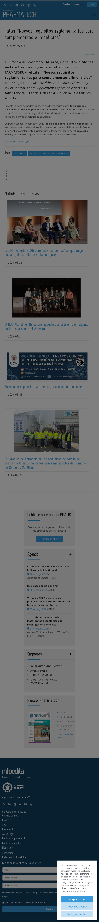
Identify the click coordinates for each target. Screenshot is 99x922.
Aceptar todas (77, 899)
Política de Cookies (77, 906)
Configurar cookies (77, 914)
